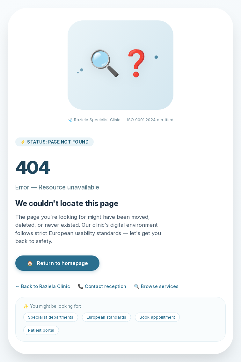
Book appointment (157, 317)
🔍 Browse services (156, 286)
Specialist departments (50, 317)
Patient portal (41, 330)
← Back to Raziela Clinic (42, 286)
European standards (106, 317)
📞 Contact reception (102, 286)
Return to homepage (57, 263)
